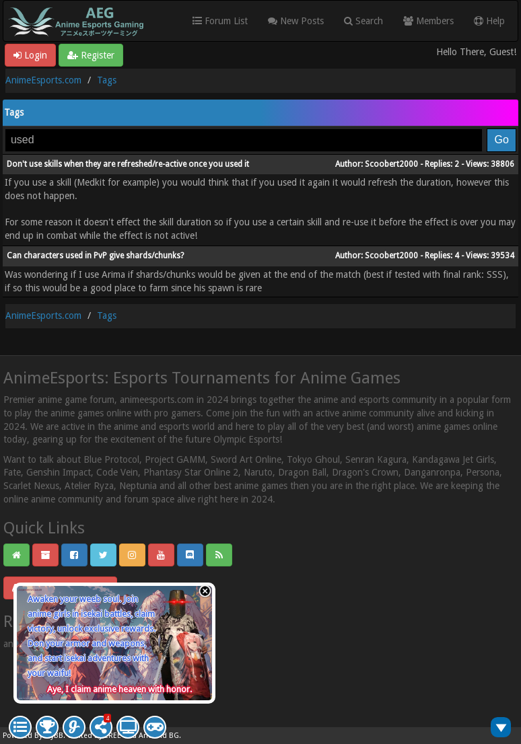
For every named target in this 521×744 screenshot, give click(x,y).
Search (363, 20)
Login (30, 55)
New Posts (296, 20)
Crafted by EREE (94, 735)
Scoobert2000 (391, 164)
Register (90, 55)
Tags (106, 80)
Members (428, 20)
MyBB (53, 735)
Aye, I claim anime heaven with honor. (119, 689)
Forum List (220, 20)
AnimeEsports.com (43, 80)
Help (489, 20)
